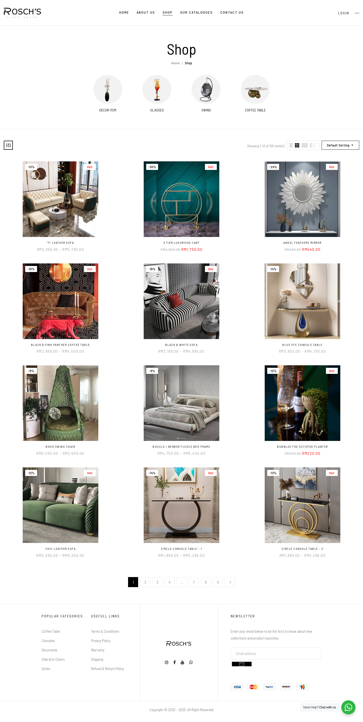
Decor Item (107, 110)
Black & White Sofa (181, 344)
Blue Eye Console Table (302, 344)
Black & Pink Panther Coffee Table (60, 344)
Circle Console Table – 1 (181, 548)
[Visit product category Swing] (206, 89)
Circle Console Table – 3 (302, 548)
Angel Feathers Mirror (302, 242)
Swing (206, 110)
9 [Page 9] (218, 582)
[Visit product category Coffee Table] (255, 89)
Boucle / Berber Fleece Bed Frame (181, 446)
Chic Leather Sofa (60, 548)
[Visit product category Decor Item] (107, 89)
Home (175, 63)
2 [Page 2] (145, 582)
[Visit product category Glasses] (156, 89)
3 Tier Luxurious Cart (181, 242)
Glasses (157, 110)
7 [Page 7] (194, 582)
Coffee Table (255, 110)
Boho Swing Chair (60, 446)
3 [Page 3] (157, 582)
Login (343, 13)
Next (230, 582)
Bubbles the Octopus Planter (302, 446)
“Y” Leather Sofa (60, 242)
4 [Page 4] (170, 582)
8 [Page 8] (206, 582)
